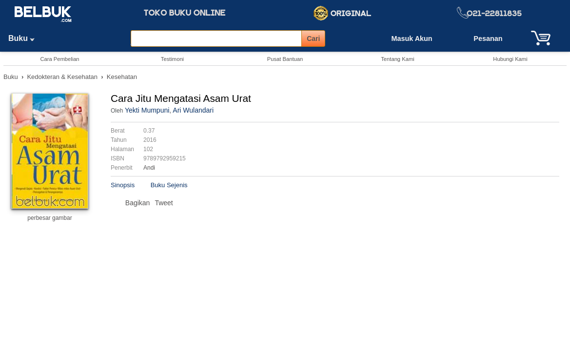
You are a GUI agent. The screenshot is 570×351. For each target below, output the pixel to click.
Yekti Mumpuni (147, 110)
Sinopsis (123, 185)
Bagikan (137, 203)
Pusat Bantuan (285, 59)
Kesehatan (122, 76)
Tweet (164, 203)
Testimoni (172, 59)
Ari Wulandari (193, 110)
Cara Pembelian (59, 59)
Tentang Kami (397, 59)
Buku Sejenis (169, 185)
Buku (24, 38)
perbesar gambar (49, 217)
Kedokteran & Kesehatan (62, 76)
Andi (149, 167)
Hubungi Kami (510, 59)
